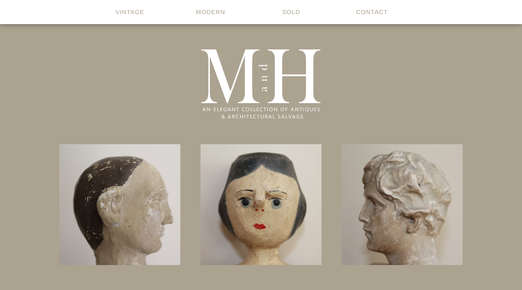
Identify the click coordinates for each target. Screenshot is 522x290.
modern (211, 11)
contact (372, 11)
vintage (129, 11)
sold (291, 11)
